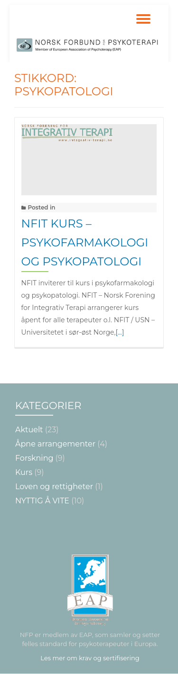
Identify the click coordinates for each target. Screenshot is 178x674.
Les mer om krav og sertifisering (89, 658)
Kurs (23, 472)
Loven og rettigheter (54, 486)
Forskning (34, 458)
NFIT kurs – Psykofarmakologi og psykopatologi (85, 242)
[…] (119, 332)
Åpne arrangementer (55, 443)
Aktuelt (29, 429)
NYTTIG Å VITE (42, 500)
